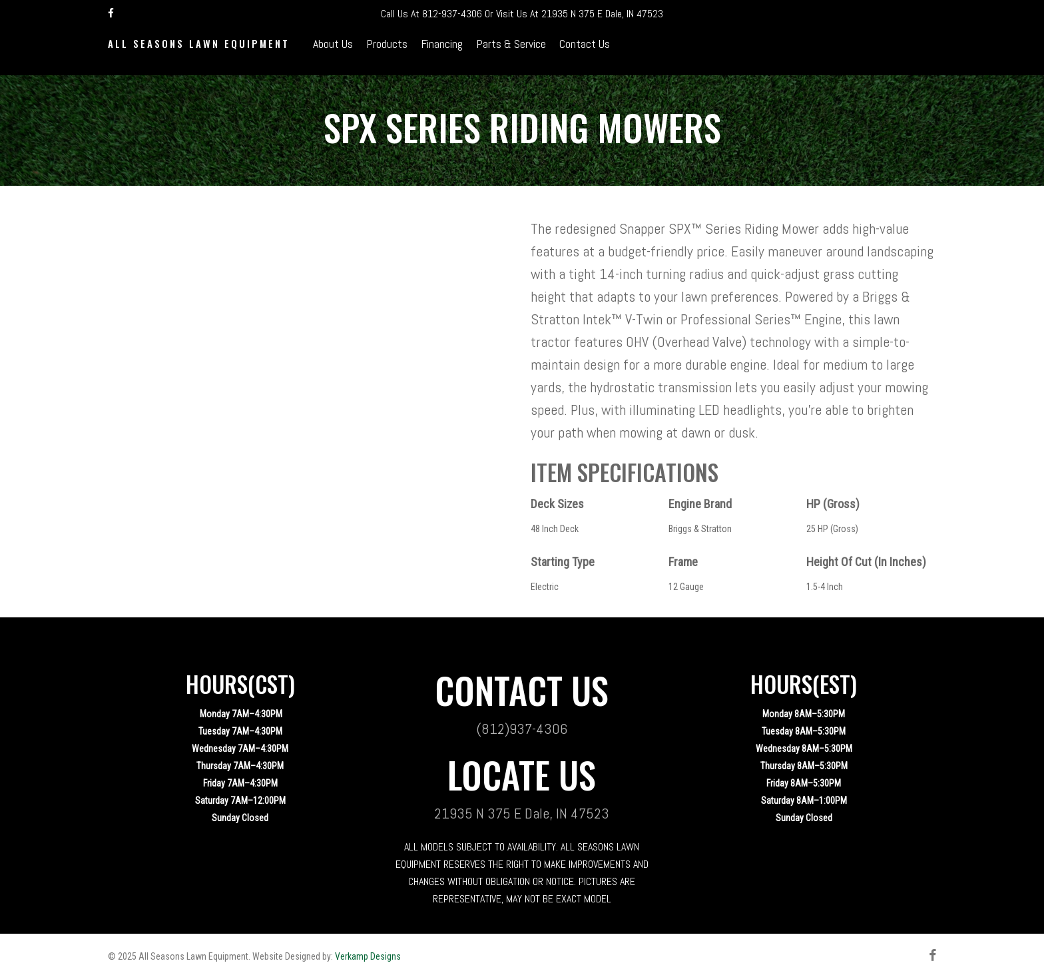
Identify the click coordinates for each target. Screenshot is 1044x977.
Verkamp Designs (368, 956)
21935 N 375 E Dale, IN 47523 (602, 14)
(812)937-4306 (521, 728)
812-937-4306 (452, 14)
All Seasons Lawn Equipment (199, 52)
